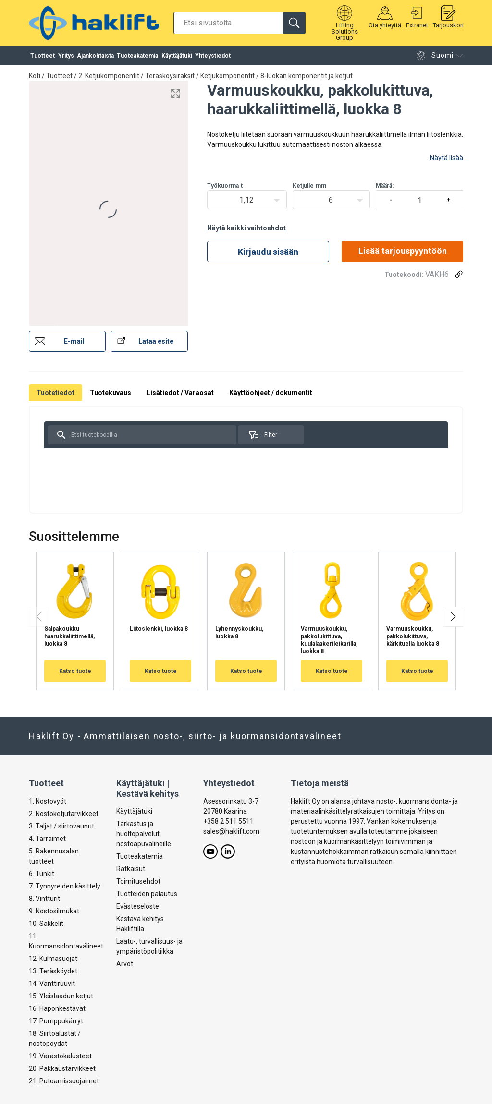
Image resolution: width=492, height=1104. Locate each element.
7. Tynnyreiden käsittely (64, 886)
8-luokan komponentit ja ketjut (306, 76)
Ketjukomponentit (227, 76)
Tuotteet (42, 57)
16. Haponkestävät (57, 1008)
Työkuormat (225, 185)
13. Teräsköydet (53, 971)
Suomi (435, 57)
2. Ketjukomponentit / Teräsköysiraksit (136, 76)
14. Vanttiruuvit (52, 983)
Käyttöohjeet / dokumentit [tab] (270, 392)
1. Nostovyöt (47, 801)
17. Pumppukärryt (56, 1021)
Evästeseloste (137, 907)
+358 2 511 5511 (228, 821)
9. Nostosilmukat (54, 911)
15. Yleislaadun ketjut (61, 996)
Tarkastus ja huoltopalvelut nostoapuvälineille (143, 834)
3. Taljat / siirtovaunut (61, 826)
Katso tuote (75, 671)
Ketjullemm (309, 185)
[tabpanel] (246, 460)
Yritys (66, 57)
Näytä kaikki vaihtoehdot (246, 228)
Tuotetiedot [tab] (55, 392)
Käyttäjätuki (176, 57)
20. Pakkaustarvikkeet (62, 1068)
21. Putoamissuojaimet (64, 1081)
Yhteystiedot (213, 57)
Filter (262, 435)
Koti (34, 76)
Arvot (124, 964)
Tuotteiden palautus (146, 894)
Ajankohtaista (95, 57)
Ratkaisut (130, 869)
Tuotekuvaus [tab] (110, 392)
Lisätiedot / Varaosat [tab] (180, 392)
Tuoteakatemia (137, 57)
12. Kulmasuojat (53, 958)
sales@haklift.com (231, 831)
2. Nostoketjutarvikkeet (63, 813)
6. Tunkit (41, 873)
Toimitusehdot (138, 882)
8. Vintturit (44, 898)
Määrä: (419, 196)
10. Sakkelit (46, 923)
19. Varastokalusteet (60, 1056)
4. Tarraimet (47, 838)
